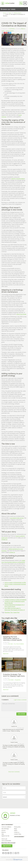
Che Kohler (11, 680)
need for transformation (18, 178)
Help (2, 834)
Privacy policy (17, 827)
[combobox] (14, 797)
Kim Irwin (10, 644)
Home (4, 13)
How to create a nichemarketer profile (15, 582)
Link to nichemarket (6, 840)
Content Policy (17, 834)
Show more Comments (14, 771)
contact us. (4, 539)
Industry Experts (17, 13)
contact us (12, 552)
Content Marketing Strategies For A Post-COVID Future (14, 605)
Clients (15, 830)
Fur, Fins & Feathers (19, 644)
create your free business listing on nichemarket (13, 561)
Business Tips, (9, 612)
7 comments (12, 28)
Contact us (16, 832)
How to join (4, 839)
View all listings (5, 828)
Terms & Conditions (6, 827)
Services (3, 830)
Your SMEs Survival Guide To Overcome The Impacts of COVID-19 (14, 609)
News (9, 13)
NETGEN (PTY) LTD (18, 859)
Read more (5, 653)
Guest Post (16, 612)
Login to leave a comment (20, 699)
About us (3, 832)
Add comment (21, 714)
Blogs (15, 828)
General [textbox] (5, 797)
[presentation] (13, 803)
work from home (21, 314)
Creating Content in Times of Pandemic (15, 599)
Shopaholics (18, 680)
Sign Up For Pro (7, 845)
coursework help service (17, 518)
